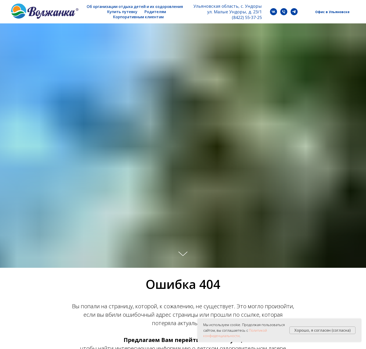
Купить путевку (122, 11)
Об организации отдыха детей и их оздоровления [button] (135, 6)
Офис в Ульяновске (332, 12)
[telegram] (294, 11)
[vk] (273, 11)
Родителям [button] (155, 11)
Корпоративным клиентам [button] (138, 16)
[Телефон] (283, 11)
